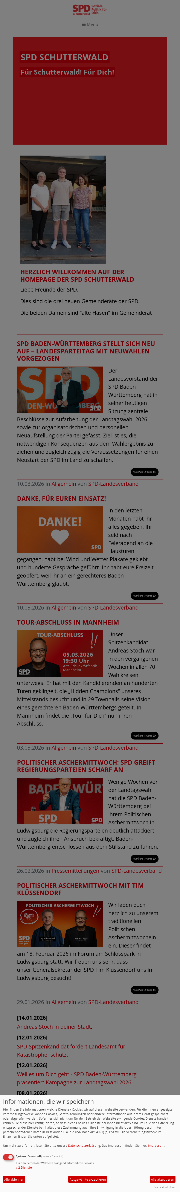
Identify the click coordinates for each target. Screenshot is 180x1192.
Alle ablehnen (14, 1179)
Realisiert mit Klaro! (164, 1187)
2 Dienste (24, 1167)
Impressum (156, 1145)
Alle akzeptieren (162, 1179)
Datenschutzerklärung (84, 1145)
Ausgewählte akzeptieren (88, 1179)
